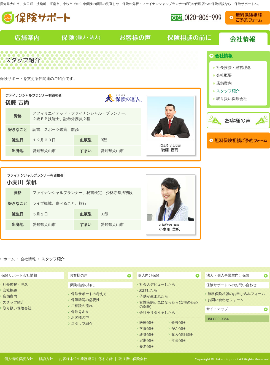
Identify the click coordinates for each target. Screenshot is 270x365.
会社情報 (243, 37)
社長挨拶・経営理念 (233, 67)
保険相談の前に (189, 37)
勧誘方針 (46, 359)
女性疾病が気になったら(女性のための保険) (168, 304)
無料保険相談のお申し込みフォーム (236, 294)
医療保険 (146, 322)
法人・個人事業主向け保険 (227, 275)
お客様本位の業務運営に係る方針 (86, 359)
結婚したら (148, 290)
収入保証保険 (182, 334)
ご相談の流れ (82, 306)
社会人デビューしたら (157, 284)
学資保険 (146, 328)
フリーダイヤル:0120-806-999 (196, 18)
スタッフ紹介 (227, 91)
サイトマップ (217, 309)
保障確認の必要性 (85, 300)
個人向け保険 (149, 275)
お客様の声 (135, 37)
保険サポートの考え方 (89, 294)
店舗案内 (27, 37)
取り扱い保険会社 (231, 98)
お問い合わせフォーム (226, 300)
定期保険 (146, 340)
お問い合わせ (247, 18)
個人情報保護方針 (18, 359)
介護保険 (178, 322)
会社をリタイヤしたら (157, 312)
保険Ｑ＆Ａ (80, 312)
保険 (81, 37)
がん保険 (178, 328)
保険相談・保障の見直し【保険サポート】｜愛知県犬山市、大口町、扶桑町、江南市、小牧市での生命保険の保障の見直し (36, 18)
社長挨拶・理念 (15, 284)
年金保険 (178, 340)
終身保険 (146, 334)
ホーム (9, 259)
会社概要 (224, 75)
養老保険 (146, 346)
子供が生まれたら (153, 296)
